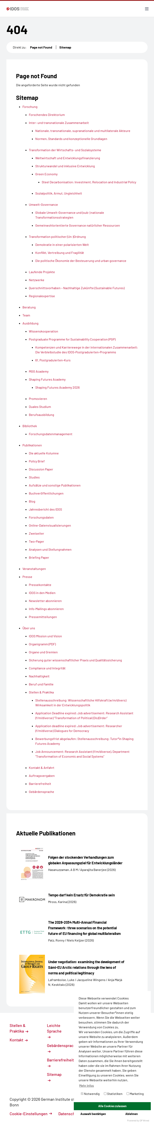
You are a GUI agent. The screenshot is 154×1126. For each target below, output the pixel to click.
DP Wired (144, 1120)
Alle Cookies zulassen (112, 1106)
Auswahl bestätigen (93, 1114)
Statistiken (113, 1094)
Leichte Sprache (54, 1031)
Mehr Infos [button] (86, 1085)
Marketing (135, 1094)
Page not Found (41, 47)
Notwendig (90, 1094)
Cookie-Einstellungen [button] (31, 1113)
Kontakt (19, 1039)
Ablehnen (131, 1114)
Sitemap (65, 47)
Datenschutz (71, 1113)
